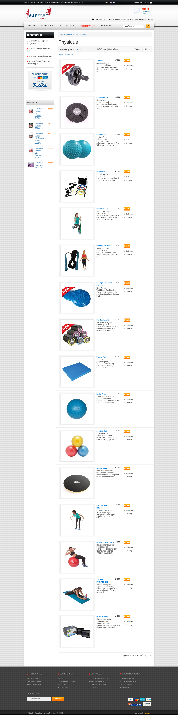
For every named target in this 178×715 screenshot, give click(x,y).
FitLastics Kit (102, 172)
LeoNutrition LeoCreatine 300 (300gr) (39, 165)
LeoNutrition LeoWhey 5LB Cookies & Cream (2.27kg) (39, 138)
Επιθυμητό (129, 66)
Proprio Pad (101, 357)
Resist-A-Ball (102, 394)
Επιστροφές (62, 684)
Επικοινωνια (106, 26)
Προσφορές (93, 687)
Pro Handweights (103, 320)
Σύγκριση (129, 69)
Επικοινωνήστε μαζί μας (66, 681)
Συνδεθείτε (56, 2)
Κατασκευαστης (65, 26)
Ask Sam (61, 678)
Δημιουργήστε (67, 2)
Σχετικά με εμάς (32, 678)
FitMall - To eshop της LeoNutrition (40, 713)
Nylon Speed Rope (104, 246)
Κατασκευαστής (72, 34)
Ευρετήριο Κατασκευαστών (98, 678)
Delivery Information (34, 681)
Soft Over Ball (102, 431)
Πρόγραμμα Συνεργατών (98, 684)
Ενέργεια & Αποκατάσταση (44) (40, 56)
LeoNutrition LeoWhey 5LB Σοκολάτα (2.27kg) (39, 113)
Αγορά (150, 19)
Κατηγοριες (46, 26)
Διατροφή (32, 26)
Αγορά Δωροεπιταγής (96, 681)
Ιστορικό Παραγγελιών (128, 681)
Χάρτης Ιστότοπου (64, 687)
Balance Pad (101, 135)
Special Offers (87, 26)
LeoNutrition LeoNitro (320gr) (39, 126)
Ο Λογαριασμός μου (123, 19)
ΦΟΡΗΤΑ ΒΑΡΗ (102, 616)
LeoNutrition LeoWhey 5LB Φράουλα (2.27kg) (39, 152)
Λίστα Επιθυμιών (126, 684)
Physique (83, 34)
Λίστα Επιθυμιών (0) (104, 19)
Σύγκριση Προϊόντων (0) (66, 54)
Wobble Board (102, 468)
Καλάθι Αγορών (140, 19)
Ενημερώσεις (124, 687)
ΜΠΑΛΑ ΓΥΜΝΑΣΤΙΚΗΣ (105, 542)
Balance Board (102, 98)
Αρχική (62, 34)
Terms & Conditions (34, 684)
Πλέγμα (78, 50)
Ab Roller (100, 60)
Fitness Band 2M (103, 209)
